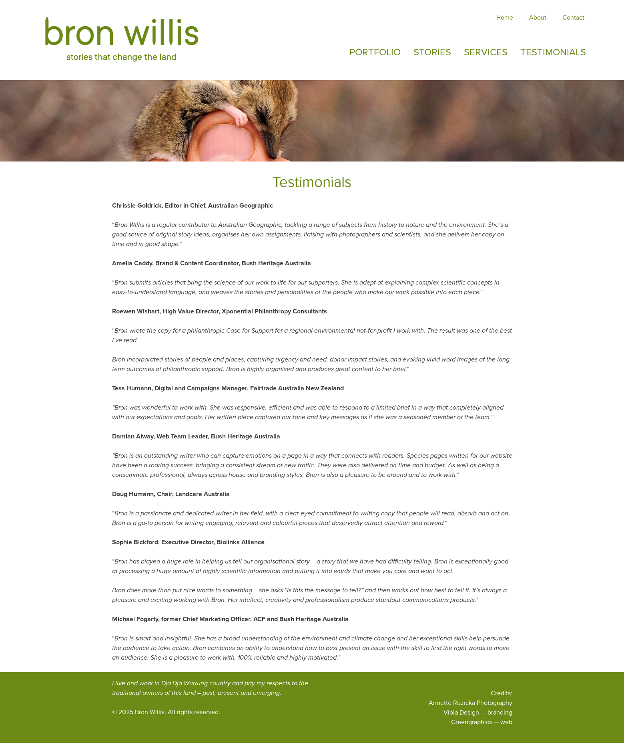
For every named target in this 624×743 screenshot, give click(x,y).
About (537, 17)
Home (504, 17)
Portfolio (375, 52)
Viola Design (461, 712)
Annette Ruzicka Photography (470, 702)
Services (486, 52)
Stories (432, 52)
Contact (573, 17)
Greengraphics (471, 722)
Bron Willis (150, 712)
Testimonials (553, 52)
